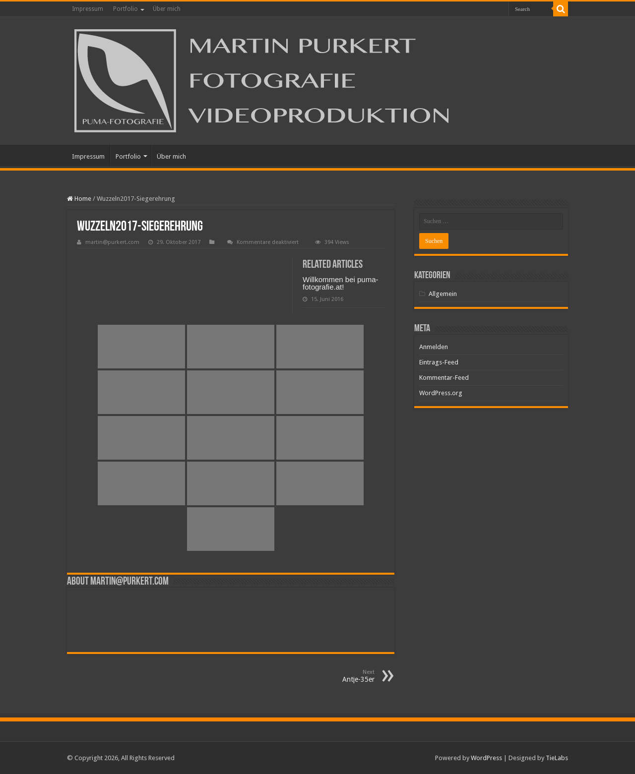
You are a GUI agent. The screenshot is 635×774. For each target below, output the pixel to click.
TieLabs (557, 758)
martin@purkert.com (112, 242)
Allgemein (443, 294)
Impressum (87, 8)
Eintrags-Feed (438, 362)
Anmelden (433, 347)
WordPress (486, 758)
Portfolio (125, 8)
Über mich (167, 8)
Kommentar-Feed (444, 377)
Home (79, 198)
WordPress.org (440, 393)
